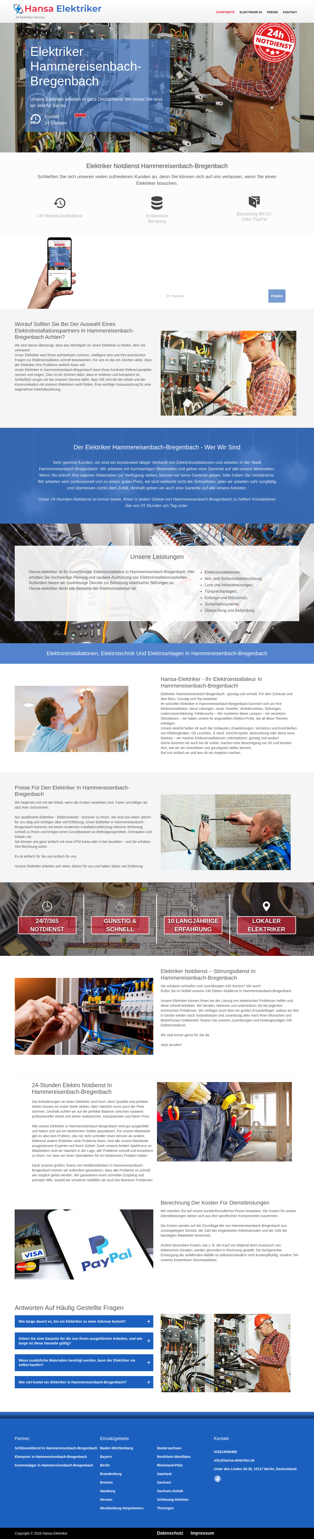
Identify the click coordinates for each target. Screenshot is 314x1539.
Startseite (225, 12)
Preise (272, 12)
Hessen (106, 1500)
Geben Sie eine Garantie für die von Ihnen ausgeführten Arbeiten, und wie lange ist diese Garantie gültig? (80, 1341)
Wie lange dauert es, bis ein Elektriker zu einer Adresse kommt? (72, 1321)
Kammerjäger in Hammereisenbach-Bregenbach (54, 1465)
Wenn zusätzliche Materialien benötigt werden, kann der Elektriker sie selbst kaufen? (77, 1362)
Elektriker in (250, 12)
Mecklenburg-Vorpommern (122, 1508)
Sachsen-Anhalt (170, 1491)
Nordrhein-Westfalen (174, 1457)
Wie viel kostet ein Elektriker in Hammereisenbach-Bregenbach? (73, 1382)
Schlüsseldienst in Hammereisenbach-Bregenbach (56, 1448)
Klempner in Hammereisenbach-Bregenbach (51, 1457)
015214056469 (225, 1452)
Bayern (106, 1457)
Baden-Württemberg (116, 1448)
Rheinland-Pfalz (170, 1465)
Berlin (105, 1465)
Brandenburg (111, 1474)
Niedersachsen (169, 1448)
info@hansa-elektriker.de (234, 1460)
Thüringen (165, 1508)
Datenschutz (170, 1533)
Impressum (202, 1533)
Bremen (106, 1482)
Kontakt (290, 12)
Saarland (164, 1474)
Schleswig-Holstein (172, 1500)
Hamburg (107, 1491)
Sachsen (164, 1482)
